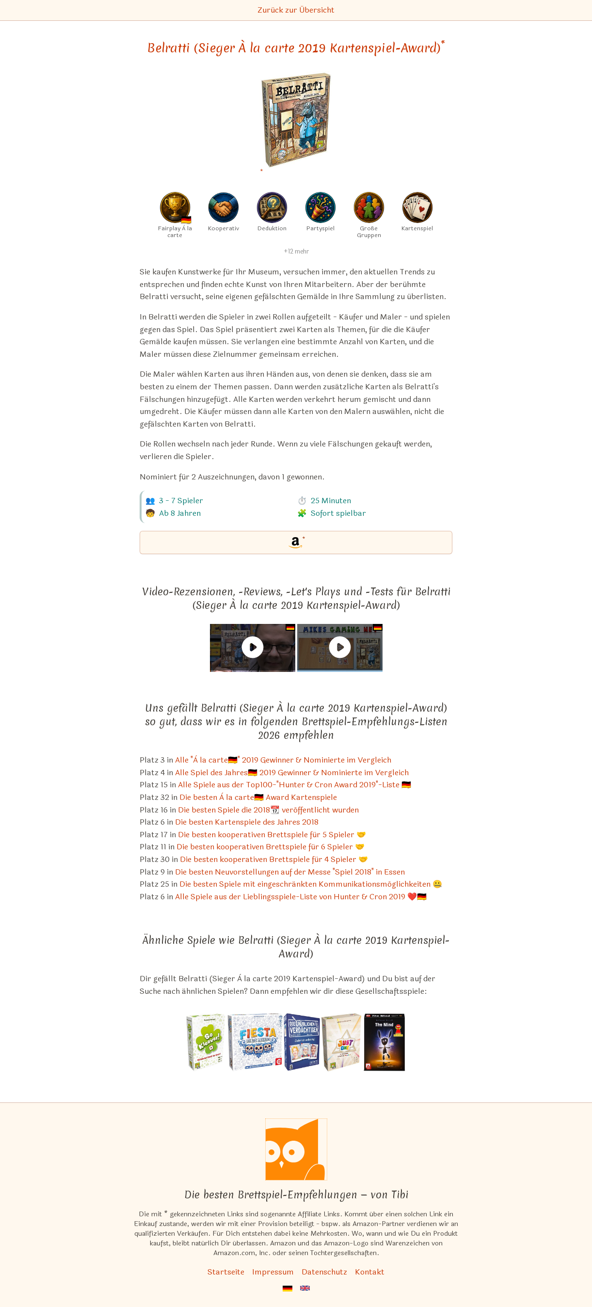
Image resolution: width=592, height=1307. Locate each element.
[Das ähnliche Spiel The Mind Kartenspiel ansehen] (384, 1042)
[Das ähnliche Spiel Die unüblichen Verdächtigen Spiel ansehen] (302, 1042)
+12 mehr (296, 251)
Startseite (226, 1272)
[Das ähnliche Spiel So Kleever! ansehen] (206, 1042)
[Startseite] (296, 1149)
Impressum (273, 1272)
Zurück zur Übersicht (296, 10)
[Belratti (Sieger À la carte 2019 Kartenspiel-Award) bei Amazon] (296, 125)
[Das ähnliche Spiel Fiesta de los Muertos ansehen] (255, 1042)
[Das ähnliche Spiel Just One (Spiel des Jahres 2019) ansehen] (341, 1042)
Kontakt (369, 1272)
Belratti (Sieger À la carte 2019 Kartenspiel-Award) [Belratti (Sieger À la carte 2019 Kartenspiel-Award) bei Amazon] (296, 48)
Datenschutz (324, 1272)
